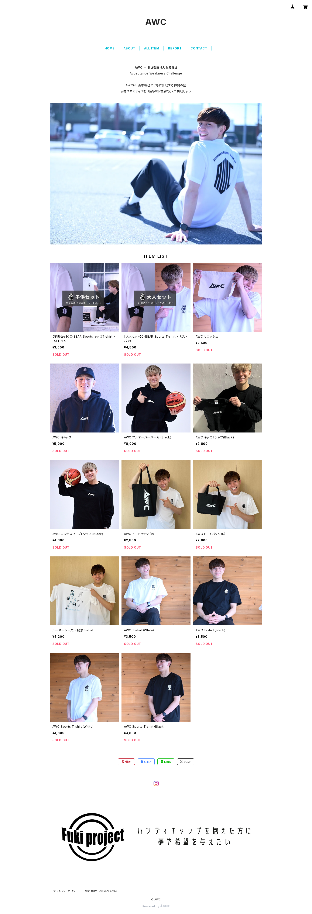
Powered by (156, 906)
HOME (109, 48)
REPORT (175, 48)
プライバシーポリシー (65, 891)
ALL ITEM (151, 48)
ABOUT (129, 48)
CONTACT (199, 48)
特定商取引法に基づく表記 (101, 891)
